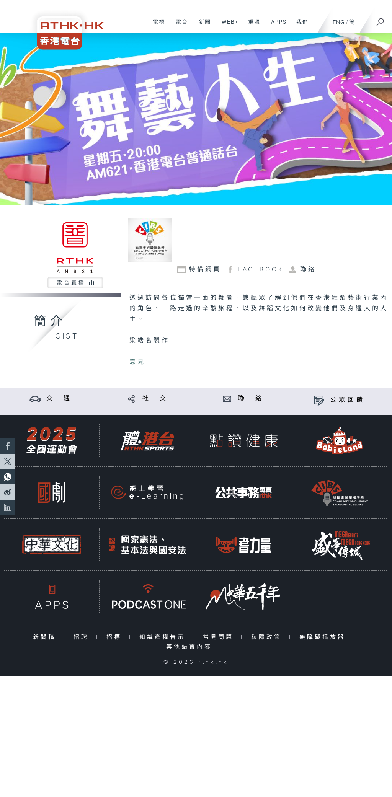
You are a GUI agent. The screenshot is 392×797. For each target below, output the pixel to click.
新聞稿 (46, 637)
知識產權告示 (164, 637)
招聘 (83, 637)
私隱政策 (268, 637)
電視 (156, 26)
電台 (179, 26)
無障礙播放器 (324, 637)
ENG (339, 22)
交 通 (59, 398)
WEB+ (227, 26)
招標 (115, 637)
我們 (300, 26)
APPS (276, 26)
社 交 (155, 398)
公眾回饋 (347, 400)
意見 (137, 362)
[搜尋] (380, 19)
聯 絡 (251, 398)
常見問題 (220, 637)
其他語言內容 (191, 647)
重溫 (251, 26)
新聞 (202, 26)
